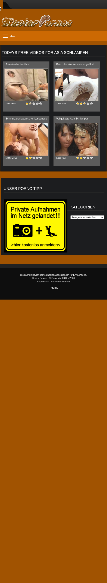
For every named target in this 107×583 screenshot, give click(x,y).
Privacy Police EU (60, 281)
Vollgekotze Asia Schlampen (72, 118)
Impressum (43, 281)
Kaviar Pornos (39, 278)
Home (54, 287)
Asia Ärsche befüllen (17, 64)
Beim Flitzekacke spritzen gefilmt (75, 64)
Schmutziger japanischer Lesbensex (26, 118)
